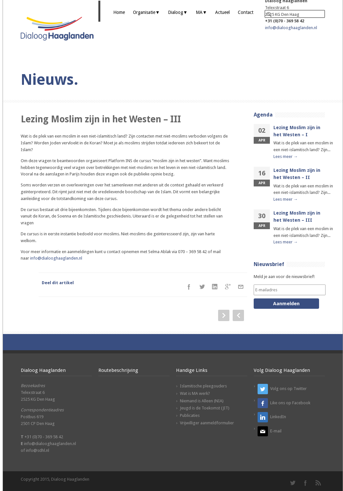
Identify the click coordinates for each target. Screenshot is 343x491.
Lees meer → (285, 156)
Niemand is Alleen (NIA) (202, 400)
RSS (318, 482)
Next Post (223, 315)
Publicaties (190, 415)
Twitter (201, 286)
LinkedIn (214, 286)
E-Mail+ (240, 286)
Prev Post (238, 315)
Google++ (227, 286)
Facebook (189, 286)
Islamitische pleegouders (203, 386)
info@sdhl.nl (37, 450)
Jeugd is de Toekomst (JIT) (204, 408)
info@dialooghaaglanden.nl (291, 27)
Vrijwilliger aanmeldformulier (207, 422)
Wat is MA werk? (195, 393)
